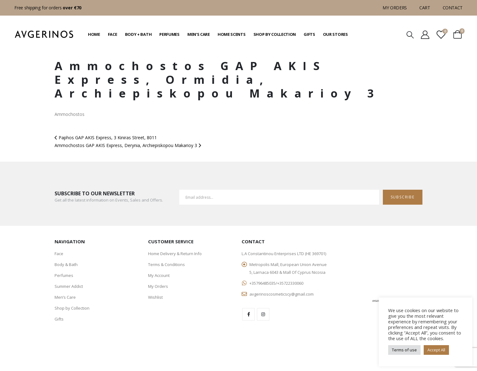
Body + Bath (138, 34)
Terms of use (404, 350)
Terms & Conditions (166, 264)
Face (112, 34)
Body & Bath (66, 264)
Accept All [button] (436, 350)
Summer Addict (69, 286)
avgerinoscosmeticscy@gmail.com (281, 294)
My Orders (395, 8)
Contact (453, 8)
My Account (159, 275)
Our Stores (335, 34)
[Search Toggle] (410, 34)
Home (94, 34)
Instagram (263, 314)
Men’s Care (198, 34)
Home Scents (232, 34)
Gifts (309, 34)
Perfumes (169, 34)
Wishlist (155, 297)
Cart (424, 8)
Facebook (248, 314)
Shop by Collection (274, 34)
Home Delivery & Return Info (175, 253)
